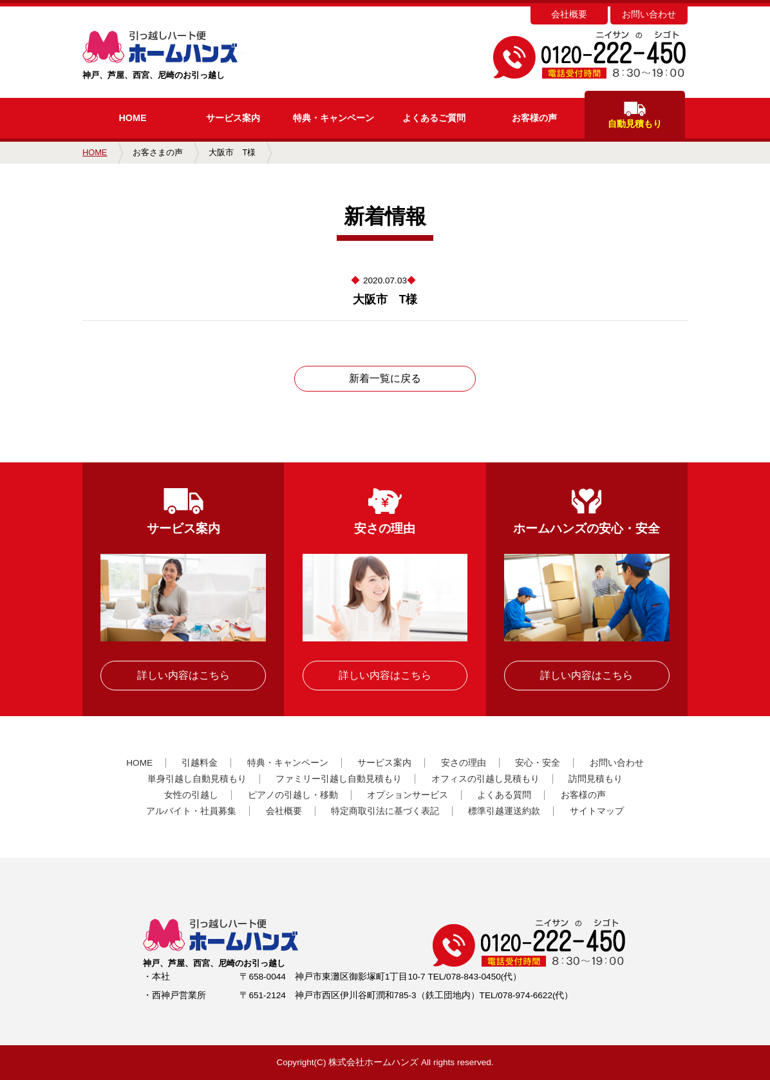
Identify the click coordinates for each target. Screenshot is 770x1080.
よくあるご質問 (433, 118)
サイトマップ (597, 811)
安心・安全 (537, 763)
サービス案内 (233, 118)
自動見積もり (635, 115)
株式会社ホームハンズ (373, 1062)
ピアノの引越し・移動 (293, 795)
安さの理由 (463, 763)
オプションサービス (407, 795)
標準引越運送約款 (504, 811)
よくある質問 (504, 795)
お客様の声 (534, 118)
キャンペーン (333, 118)
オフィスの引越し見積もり (485, 779)
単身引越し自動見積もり (197, 779)
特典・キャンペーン (287, 763)
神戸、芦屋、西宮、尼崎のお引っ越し (187, 55)
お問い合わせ (649, 14)
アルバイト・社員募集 (191, 811)
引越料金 (200, 763)
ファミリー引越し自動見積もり (339, 779)
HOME (132, 118)
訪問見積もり (595, 779)
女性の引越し (191, 795)
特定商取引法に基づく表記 (385, 811)
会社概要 (569, 14)
